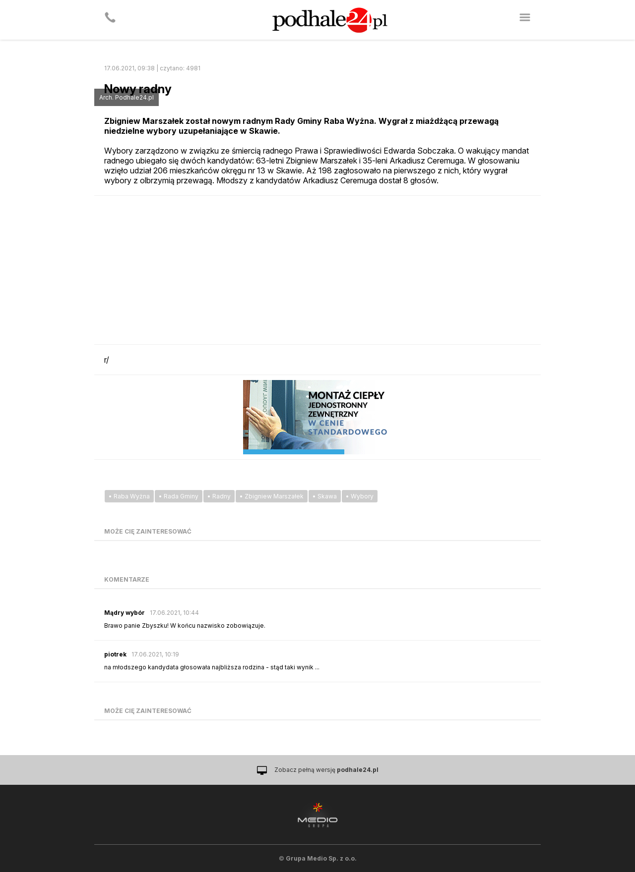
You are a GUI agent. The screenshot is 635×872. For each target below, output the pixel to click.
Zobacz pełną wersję (326, 769)
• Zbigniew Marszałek (272, 496)
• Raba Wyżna (129, 496)
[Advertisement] (317, 270)
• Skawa (325, 496)
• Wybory (360, 496)
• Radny (219, 496)
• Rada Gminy (178, 496)
